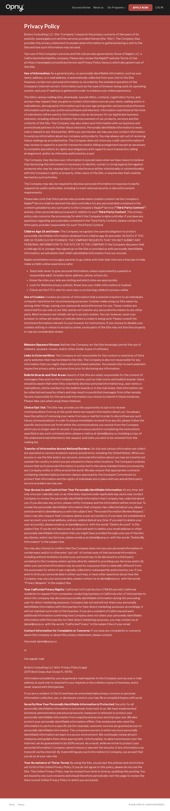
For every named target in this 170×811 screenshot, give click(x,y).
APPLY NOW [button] (140, 7)
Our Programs (116, 7)
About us (98, 7)
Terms (12, 804)
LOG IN (159, 7)
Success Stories (81, 7)
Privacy (21, 804)
